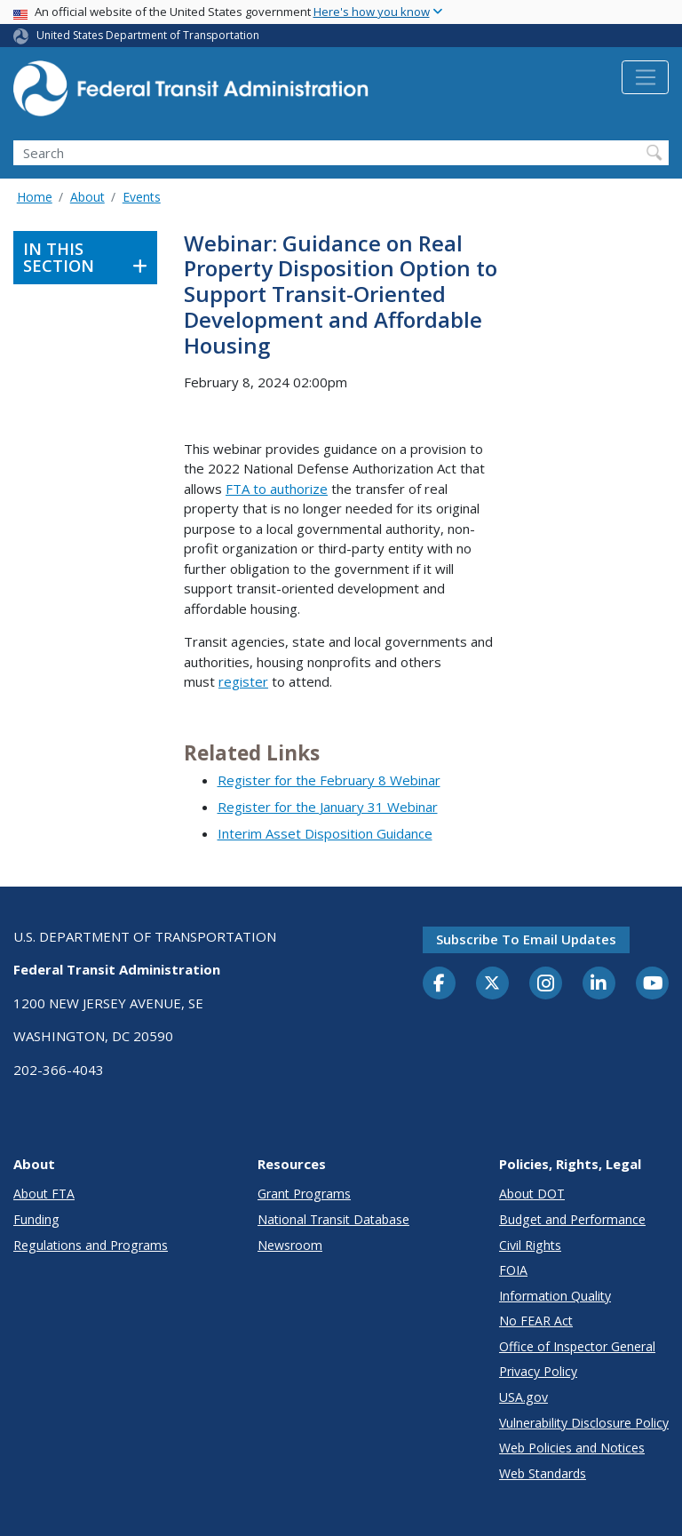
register (243, 681)
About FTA (44, 1193)
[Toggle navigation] (645, 77)
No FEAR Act (536, 1320)
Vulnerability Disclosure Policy (584, 1422)
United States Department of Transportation (147, 35)
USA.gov (523, 1397)
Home (34, 196)
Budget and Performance (572, 1219)
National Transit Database (333, 1219)
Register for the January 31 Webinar (328, 807)
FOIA (513, 1269)
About (87, 196)
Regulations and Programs (90, 1245)
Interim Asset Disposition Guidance (325, 833)
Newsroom (290, 1245)
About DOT (532, 1193)
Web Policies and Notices (572, 1447)
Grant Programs (304, 1193)
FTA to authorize (277, 488)
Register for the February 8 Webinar (329, 780)
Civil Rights (530, 1245)
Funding (36, 1219)
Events (142, 196)
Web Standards (542, 1473)
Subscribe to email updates (526, 939)
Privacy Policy (538, 1371)
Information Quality (555, 1295)
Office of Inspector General (577, 1346)
